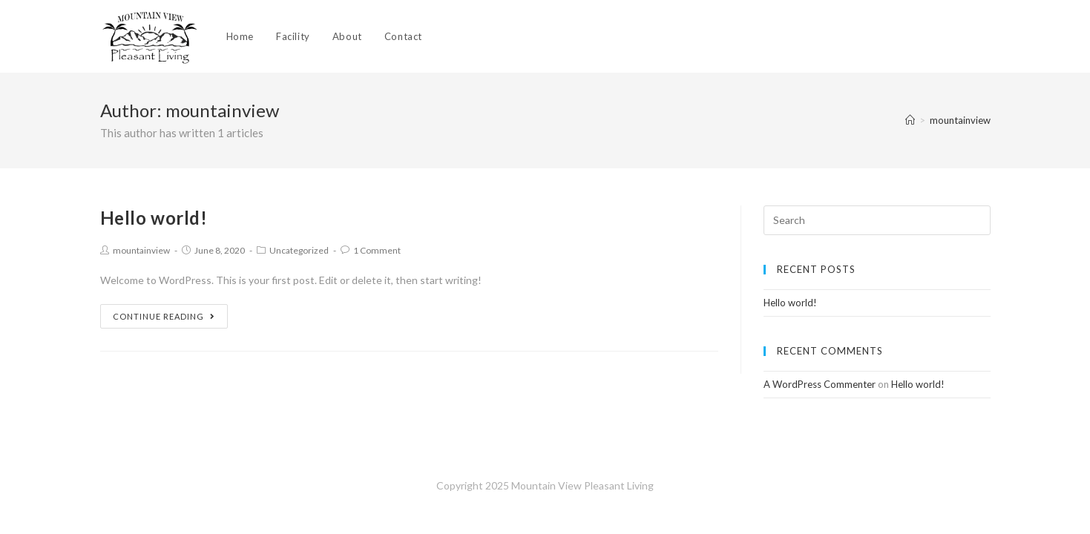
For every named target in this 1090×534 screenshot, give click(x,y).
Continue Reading (164, 316)
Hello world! (154, 217)
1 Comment (377, 250)
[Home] (910, 120)
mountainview (141, 250)
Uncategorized (299, 250)
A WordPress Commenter (820, 384)
